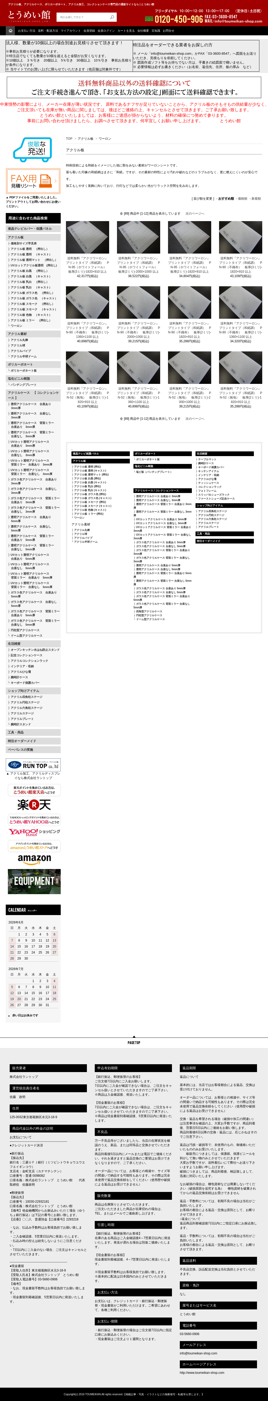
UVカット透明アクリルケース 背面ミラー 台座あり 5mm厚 (30, 575)
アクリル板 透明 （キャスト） (31, 254)
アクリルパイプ (21, 350)
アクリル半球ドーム (24, 356)
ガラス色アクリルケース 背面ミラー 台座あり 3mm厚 (34, 500)
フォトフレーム (207, 490)
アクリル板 (16, 237)
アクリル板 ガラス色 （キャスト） (34, 298)
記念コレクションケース (26, 655)
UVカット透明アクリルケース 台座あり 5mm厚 (28, 556)
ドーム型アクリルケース (26, 635)
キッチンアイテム (208, 471)
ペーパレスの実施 (20, 750)
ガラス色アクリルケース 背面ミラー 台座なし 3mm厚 (34, 509)
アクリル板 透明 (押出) (87, 466)
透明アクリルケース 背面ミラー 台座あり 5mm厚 (31, 537)
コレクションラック (210, 486)
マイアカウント (71, 30)
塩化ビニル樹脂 (19, 378)
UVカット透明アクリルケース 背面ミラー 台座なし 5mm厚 (30, 585)
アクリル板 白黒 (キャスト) (90, 482)
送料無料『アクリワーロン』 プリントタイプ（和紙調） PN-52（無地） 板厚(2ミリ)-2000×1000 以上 (189, 395)
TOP (69, 139)
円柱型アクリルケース (25, 630)
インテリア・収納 (22, 666)
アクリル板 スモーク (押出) (90, 502)
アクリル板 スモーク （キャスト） (34, 309)
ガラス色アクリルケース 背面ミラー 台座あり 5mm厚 (34, 613)
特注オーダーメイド (22, 741)
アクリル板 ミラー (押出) (88, 513)
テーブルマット (207, 459)
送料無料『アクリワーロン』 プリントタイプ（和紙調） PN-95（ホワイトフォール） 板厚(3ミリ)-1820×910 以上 (87, 264)
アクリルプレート (22, 718)
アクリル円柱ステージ (25, 702)
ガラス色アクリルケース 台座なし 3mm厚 (32, 490)
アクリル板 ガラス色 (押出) (90, 494)
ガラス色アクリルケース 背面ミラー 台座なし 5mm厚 (34, 622)
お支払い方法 (26, 30)
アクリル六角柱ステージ (26, 707)
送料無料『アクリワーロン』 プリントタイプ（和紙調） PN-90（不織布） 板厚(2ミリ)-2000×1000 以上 (138, 330)
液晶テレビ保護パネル (86, 453)
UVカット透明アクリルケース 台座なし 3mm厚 (28, 453)
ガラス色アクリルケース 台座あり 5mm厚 (32, 594)
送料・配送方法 (48, 30)
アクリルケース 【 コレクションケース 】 (33, 395)
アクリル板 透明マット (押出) (91, 474)
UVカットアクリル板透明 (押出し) (34, 265)
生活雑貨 (14, 644)
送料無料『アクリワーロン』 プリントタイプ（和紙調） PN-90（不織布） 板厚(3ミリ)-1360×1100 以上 (87, 330)
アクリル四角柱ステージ (26, 696)
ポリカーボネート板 (24, 370)
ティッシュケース (208, 482)
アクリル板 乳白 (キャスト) (90, 490)
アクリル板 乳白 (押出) (87, 486)
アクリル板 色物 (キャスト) (90, 509)
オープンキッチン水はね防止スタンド (35, 649)
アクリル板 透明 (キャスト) (90, 470)
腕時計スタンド (21, 724)
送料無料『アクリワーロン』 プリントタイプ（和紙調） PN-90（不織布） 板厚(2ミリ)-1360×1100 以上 (240, 330)
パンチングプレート (24, 384)
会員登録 (89, 30)
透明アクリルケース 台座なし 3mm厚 (29, 415)
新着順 (256, 198)
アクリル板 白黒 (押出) (87, 478)
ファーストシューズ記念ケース (216, 498)
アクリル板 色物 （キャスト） (31, 314)
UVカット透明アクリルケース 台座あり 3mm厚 (28, 443)
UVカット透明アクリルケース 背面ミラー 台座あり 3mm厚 (30, 462)
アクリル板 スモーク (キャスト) (92, 506)
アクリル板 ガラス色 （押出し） (33, 292)
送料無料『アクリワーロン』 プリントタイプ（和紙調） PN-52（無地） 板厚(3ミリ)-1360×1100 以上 (138, 395)
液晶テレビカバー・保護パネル (30, 229)
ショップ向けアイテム (23, 691)
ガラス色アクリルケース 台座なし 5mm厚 (32, 603)
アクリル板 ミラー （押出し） (31, 320)
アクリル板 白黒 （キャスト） (31, 276)
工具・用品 (16, 732)
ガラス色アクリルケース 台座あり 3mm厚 (32, 481)
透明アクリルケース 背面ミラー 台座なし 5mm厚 (31, 547)
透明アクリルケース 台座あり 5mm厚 (29, 519)
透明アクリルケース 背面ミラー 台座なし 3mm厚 (31, 434)
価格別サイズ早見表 (24, 243)
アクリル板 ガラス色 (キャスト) (92, 498)
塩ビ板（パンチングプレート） (154, 471)
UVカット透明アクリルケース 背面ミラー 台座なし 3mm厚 (30, 471)
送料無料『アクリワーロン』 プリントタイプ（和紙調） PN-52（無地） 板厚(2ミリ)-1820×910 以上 (240, 395)
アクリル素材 (17, 334)
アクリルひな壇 (21, 671)
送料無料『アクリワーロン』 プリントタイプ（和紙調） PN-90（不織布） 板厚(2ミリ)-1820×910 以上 (189, 330)
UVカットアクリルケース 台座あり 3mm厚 (161, 519)
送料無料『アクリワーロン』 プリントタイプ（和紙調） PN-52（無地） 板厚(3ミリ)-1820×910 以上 (87, 395)
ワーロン (16, 325)
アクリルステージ (22, 713)
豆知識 (156, 30)
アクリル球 (18, 345)
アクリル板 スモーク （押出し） (33, 303)
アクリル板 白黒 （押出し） (30, 270)
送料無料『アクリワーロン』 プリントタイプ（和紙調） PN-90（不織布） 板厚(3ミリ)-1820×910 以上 (240, 264)
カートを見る (126, 30)
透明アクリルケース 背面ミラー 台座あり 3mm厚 (31, 424)
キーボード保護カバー (25, 682)
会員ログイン (106, 30)
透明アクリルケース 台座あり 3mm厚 (29, 406)
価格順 (242, 198)
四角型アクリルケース (149, 611)
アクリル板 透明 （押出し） (30, 248)
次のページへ (195, 213)
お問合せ (168, 30)
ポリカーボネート (20, 364)
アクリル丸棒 (19, 339)
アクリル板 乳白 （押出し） (30, 281)
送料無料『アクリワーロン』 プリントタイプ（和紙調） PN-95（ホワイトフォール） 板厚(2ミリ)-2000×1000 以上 (138, 264)
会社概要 (143, 30)
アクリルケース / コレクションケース (157, 490)
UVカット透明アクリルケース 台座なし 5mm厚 (28, 566)
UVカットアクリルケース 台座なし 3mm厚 (161, 523)
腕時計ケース (19, 677)
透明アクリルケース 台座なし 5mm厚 (29, 528)
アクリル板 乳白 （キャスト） (31, 287)
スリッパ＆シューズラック (214, 494)
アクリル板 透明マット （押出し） (34, 259)
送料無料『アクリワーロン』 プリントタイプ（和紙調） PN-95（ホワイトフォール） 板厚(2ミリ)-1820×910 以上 (189, 264)
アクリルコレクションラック (29, 660)
